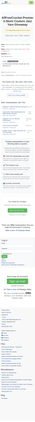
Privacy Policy (5, 310)
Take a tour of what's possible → (17, 95)
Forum (4, 317)
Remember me (7, 254)
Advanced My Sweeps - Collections (11, 347)
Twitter (4, 333)
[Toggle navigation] (31, 2)
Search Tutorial (5, 354)
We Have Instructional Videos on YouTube (13, 389)
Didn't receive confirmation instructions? (12, 265)
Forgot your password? (8, 263)
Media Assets (5, 377)
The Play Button (6, 361)
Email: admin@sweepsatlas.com (11, 319)
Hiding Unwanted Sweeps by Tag (10, 363)
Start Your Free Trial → (17, 210)
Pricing (3, 324)
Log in (3, 259)
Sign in (24, 214)
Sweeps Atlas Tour (6, 391)
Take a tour (11, 289)
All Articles (4, 398)
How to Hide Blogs (6, 349)
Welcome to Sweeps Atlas (8, 372)
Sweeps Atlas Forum (7, 375)
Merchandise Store (6, 326)
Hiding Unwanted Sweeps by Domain (12, 356)
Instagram (5, 340)
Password (4, 248)
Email (3, 243)
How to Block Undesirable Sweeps (11, 365)
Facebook (5, 337)
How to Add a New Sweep (8, 351)
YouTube (4, 335)
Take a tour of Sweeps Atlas (17, 230)
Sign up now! (17, 281)
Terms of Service (6, 312)
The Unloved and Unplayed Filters (11, 358)
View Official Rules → (7, 56)
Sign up (3, 261)
